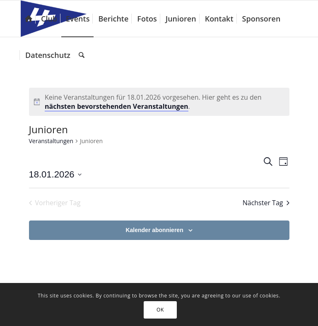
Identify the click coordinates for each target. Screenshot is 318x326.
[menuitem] (28, 18)
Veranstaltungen (51, 141)
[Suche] (82, 55)
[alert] (159, 102)
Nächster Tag (266, 202)
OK (160, 309)
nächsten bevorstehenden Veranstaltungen (116, 106)
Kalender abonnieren (154, 230)
